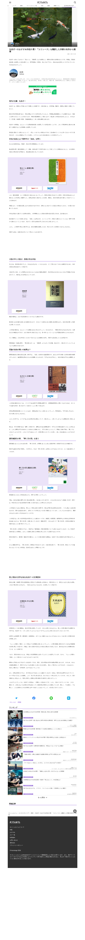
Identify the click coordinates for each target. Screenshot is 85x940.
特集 (11, 830)
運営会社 (12, 843)
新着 (21, 5)
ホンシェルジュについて (17, 827)
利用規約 (12, 837)
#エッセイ (13, 702)
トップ (14, 5)
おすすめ (12, 832)
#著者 (19, 702)
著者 (32, 813)
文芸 (42, 5)
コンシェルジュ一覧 (32, 5)
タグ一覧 (12, 835)
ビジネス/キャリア (69, 5)
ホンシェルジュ (12, 813)
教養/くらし (57, 5)
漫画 (48, 5)
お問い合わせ (14, 840)
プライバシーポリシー (16, 845)
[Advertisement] (42, 246)
